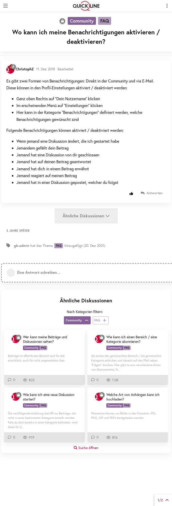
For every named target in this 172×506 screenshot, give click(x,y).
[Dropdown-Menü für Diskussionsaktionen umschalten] (167, 6)
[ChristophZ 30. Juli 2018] (16, 339)
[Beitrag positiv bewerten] (132, 193)
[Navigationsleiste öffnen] (5, 6)
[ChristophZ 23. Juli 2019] (99, 339)
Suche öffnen (86, 447)
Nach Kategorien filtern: (85, 311)
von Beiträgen (163, 500)
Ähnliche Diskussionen (86, 215)
